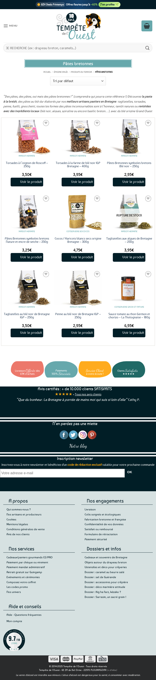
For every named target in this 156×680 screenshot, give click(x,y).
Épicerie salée (61, 72)
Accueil (47, 72)
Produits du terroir (81, 72)
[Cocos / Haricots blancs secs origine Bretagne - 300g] (77, 212)
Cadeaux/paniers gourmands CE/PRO (30, 557)
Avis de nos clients (18, 534)
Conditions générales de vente (26, 529)
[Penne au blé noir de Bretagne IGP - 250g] (77, 287)
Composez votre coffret (21, 582)
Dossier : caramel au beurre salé (104, 572)
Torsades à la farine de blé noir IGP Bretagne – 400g (78, 164)
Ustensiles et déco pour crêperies (106, 567)
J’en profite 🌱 (109, 4)
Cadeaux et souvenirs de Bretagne (106, 557)
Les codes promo (17, 587)
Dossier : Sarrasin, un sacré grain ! (105, 597)
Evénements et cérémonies (23, 577)
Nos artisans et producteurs (24, 514)
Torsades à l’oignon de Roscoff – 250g (27, 164)
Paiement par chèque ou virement (27, 562)
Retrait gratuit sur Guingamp (24, 572)
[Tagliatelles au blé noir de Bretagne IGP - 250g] (26, 287)
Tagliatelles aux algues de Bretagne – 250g (129, 240)
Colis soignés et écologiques (103, 514)
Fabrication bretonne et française (105, 519)
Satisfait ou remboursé (99, 529)
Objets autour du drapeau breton (106, 562)
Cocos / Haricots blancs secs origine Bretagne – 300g (78, 240)
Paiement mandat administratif (26, 567)
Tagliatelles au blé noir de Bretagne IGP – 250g (27, 315)
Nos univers (14, 592)
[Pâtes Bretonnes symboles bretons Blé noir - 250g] (129, 136)
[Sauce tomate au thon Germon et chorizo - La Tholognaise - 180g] (129, 287)
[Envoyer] (147, 48)
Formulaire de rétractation (101, 534)
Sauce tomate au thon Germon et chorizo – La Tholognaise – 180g (129, 315)
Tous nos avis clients (88, 394)
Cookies (11, 519)
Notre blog (78, 446)
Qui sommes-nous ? (19, 509)
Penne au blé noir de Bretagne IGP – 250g (78, 315)
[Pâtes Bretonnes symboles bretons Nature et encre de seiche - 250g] (26, 212)
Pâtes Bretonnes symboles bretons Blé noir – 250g (129, 164)
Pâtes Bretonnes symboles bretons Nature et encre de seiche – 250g (27, 240)
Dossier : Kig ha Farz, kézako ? (103, 592)
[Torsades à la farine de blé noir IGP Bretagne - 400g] (77, 136)
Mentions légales (17, 524)
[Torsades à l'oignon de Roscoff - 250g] (26, 136)
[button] (9, 26)
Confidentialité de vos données (104, 524)
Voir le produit (31, 181)
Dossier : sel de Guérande (100, 577)
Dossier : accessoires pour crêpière (106, 582)
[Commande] (78, 81)
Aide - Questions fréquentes (24, 614)
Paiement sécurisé (96, 539)
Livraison (90, 509)
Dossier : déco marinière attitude (105, 587)
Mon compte (14, 621)
